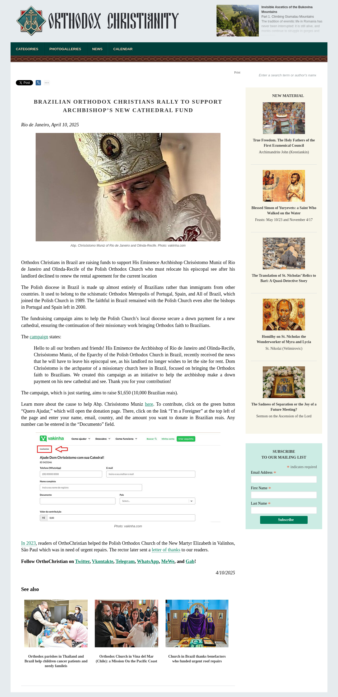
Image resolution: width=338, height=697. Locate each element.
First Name (261, 488)
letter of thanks (166, 549)
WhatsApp (148, 561)
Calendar (123, 49)
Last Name (261, 503)
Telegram (125, 561)
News (97, 49)
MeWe (168, 561)
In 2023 (28, 543)
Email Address (263, 472)
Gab (190, 561)
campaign (39, 336)
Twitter (82, 561)
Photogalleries (65, 49)
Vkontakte (102, 561)
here (149, 404)
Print (237, 72)
